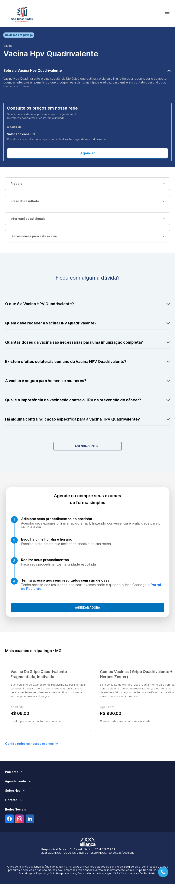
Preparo (87, 183)
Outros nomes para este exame (87, 236)
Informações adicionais (87, 218)
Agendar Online (87, 446)
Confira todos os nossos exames (31, 743)
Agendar (87, 153)
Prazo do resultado (87, 201)
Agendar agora (87, 607)
